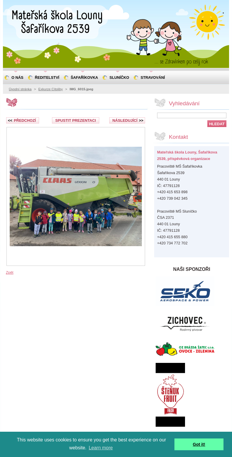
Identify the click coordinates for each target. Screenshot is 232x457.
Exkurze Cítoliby (50, 89)
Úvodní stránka (20, 89)
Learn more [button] (101, 447)
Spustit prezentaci (75, 120)
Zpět (10, 272)
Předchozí (22, 120)
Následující (127, 120)
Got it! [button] (199, 444)
